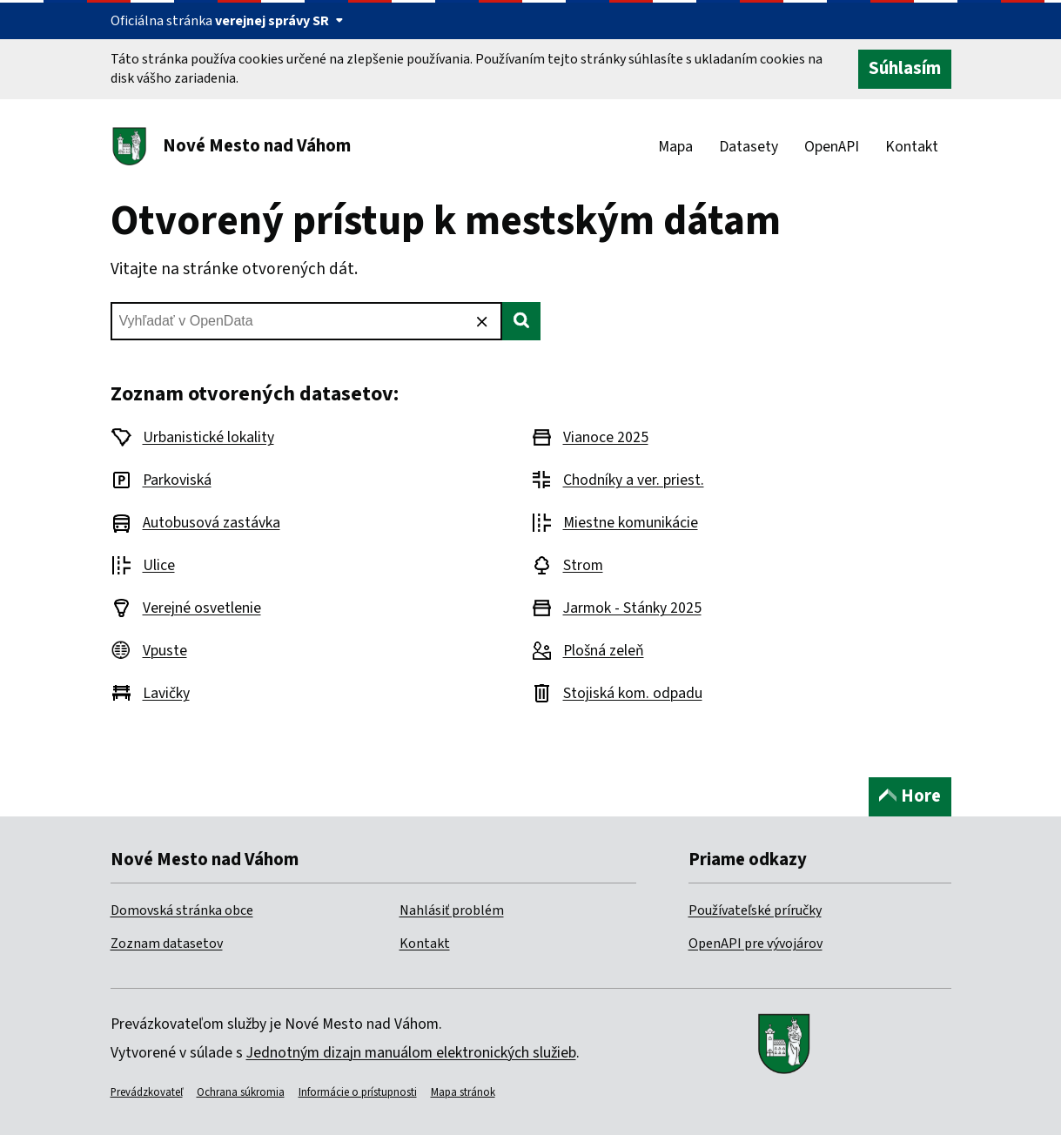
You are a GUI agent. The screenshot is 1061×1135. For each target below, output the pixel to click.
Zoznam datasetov (167, 943)
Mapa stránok (463, 1092)
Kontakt (911, 147)
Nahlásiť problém (452, 910)
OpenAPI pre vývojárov (755, 943)
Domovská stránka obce (182, 910)
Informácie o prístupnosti (358, 1092)
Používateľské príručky (755, 910)
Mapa (675, 147)
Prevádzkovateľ (147, 1092)
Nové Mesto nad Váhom (257, 145)
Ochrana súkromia (241, 1092)
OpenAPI (831, 147)
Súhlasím (905, 68)
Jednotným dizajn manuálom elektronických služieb (411, 1053)
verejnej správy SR (279, 20)
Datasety (748, 147)
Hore (910, 796)
